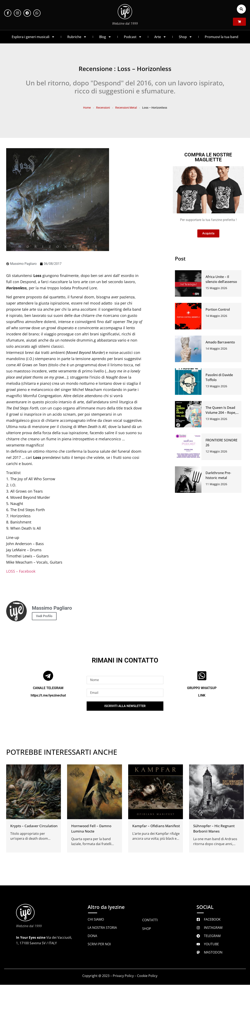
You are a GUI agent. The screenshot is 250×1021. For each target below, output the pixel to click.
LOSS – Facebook (20, 571)
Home (87, 107)
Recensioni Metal (126, 107)
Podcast (133, 37)
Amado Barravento (220, 342)
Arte (160, 37)
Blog (105, 37)
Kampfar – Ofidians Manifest (156, 825)
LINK (201, 695)
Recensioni (103, 107)
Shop (185, 37)
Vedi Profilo (44, 616)
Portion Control (218, 309)
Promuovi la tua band (221, 37)
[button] (241, 9)
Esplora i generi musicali (33, 37)
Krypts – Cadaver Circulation (34, 825)
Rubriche (77, 37)
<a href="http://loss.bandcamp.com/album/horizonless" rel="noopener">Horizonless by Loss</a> (75, 581)
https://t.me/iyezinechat (48, 695)
